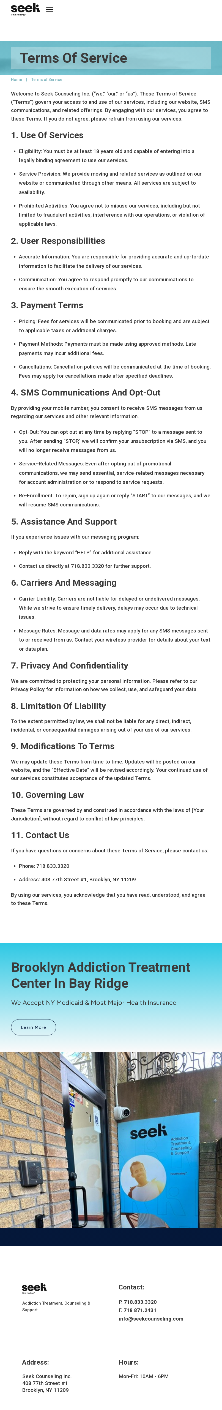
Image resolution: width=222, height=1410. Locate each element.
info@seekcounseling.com (151, 1296)
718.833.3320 (140, 1279)
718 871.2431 (140, 1288)
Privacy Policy (28, 667)
